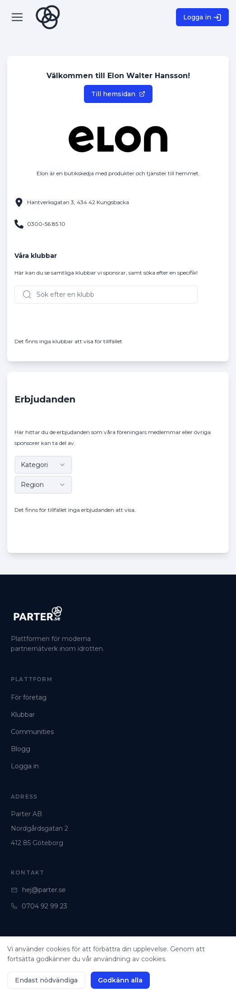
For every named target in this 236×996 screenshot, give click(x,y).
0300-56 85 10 (46, 223)
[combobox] (43, 465)
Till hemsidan (118, 94)
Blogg (20, 749)
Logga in (202, 17)
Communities (32, 732)
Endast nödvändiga (46, 980)
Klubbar (23, 715)
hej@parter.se (38, 890)
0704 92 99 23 (39, 906)
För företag (28, 697)
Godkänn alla (120, 980)
